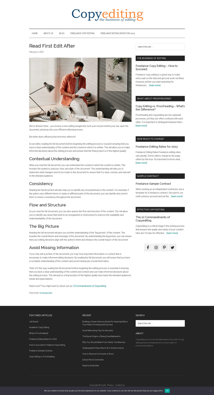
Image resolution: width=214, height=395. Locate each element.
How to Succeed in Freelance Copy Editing (47, 345)
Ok (167, 391)
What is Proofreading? (38, 333)
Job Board (33, 322)
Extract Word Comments (93, 360)
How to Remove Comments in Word (97, 354)
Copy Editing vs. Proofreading (42, 357)
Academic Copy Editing (39, 327)
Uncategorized (45, 293)
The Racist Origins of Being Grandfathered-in (101, 336)
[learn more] (154, 85)
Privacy (110, 385)
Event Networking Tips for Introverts (97, 330)
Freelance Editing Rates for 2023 (157, 146)
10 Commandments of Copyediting (89, 286)
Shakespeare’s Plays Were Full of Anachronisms (103, 348)
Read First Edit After (90, 366)
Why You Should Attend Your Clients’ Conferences (103, 342)
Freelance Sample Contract (153, 183)
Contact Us (120, 385)
